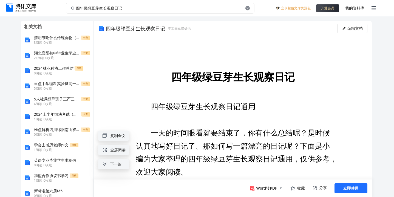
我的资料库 (354, 8)
